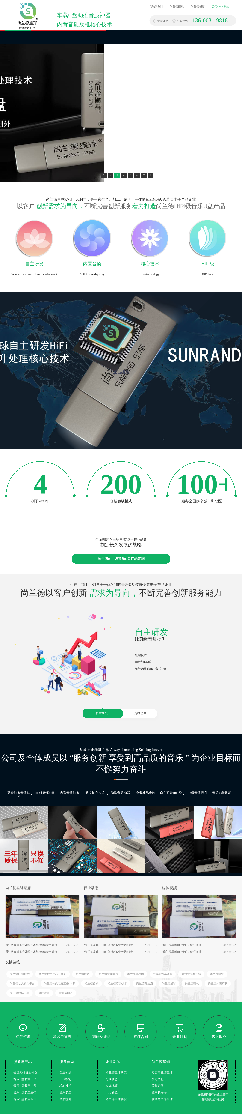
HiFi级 (207, 263)
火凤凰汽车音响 (162, 974)
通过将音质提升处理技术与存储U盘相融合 (31, 945)
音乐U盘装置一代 (24, 1079)
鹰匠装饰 (44, 993)
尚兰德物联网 (135, 974)
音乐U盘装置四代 (24, 1099)
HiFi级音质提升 (196, 793)
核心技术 (150, 263)
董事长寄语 (159, 1092)
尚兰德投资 (82, 974)
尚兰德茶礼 (177, 6)
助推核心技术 (95, 793)
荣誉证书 (162, 21)
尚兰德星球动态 (18, 888)
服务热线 (182, 21)
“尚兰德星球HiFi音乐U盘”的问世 (182, 945)
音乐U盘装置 (221, 793)
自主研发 (34, 263)
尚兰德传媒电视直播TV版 (59, 983)
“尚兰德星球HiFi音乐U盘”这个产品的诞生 (109, 945)
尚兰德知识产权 (217, 983)
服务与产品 (22, 1062)
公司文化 (158, 1079)
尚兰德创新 (198, 6)
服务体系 (66, 1062)
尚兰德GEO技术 (20, 974)
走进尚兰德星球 (162, 1072)
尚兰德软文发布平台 (22, 983)
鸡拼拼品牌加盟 (191, 974)
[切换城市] (156, 6)
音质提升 (65, 1099)
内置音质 (92, 263)
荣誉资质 (158, 1085)
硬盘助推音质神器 (18, 795)
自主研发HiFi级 (171, 793)
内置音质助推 (69, 793)
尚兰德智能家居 (108, 974)
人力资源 (112, 1092)
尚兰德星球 (169, 983)
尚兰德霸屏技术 (117, 983)
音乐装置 (65, 1092)
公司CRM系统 (220, 6)
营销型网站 (66, 993)
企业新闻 (113, 1062)
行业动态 (91, 888)
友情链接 (12, 962)
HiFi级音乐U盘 (44, 793)
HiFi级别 (65, 1079)
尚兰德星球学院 (116, 1099)
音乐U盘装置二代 (24, 1085)
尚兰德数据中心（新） (52, 974)
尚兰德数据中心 (19, 993)
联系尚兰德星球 (162, 1099)
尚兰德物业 (217, 974)
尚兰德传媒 (91, 983)
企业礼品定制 (145, 793)
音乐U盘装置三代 (24, 1092)
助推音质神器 (120, 793)
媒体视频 (169, 888)
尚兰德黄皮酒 (144, 983)
